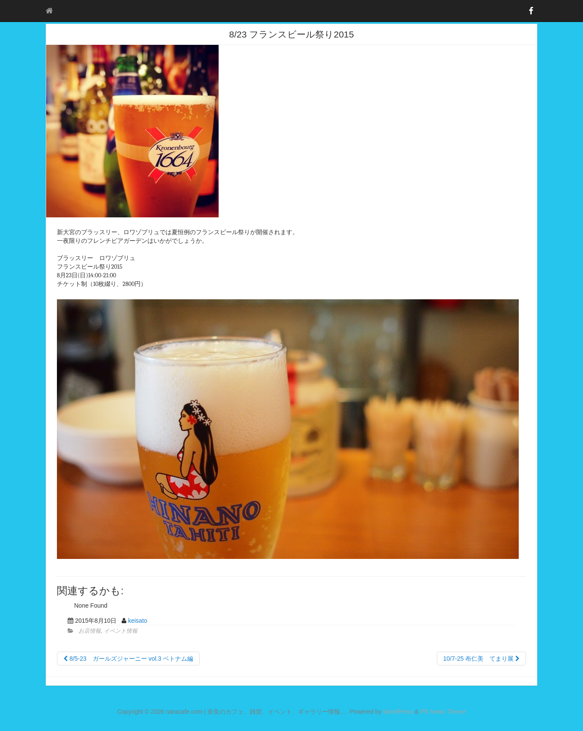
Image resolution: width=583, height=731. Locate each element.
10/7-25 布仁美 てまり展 (481, 658)
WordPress (398, 711)
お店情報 (89, 631)
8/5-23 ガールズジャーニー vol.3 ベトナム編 (128, 658)
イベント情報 (121, 631)
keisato (137, 620)
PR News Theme (443, 711)
